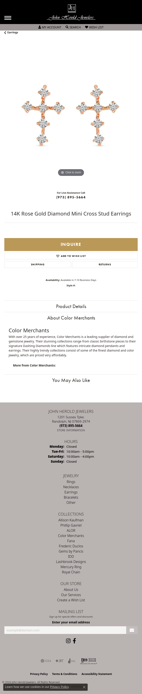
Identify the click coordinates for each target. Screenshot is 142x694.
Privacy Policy (39, 674)
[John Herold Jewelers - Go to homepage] (71, 12)
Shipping (38, 264)
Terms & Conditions (64, 674)
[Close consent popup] (84, 687)
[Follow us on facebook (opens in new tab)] (74, 641)
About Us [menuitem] (71, 589)
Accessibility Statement (97, 674)
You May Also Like (71, 380)
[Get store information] (71, 430)
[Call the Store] (71, 425)
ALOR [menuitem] (71, 530)
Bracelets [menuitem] (71, 497)
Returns (105, 264)
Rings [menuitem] (71, 481)
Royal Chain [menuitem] (71, 572)
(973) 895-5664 (71, 197)
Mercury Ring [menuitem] (71, 566)
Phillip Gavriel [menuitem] (71, 525)
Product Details (71, 306)
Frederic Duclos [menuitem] (71, 546)
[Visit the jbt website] (59, 661)
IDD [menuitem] (71, 556)
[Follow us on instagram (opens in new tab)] (68, 641)
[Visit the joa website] (72, 661)
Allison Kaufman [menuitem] (71, 520)
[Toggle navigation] (8, 18)
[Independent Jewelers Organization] (88, 661)
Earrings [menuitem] (71, 492)
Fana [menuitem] (71, 540)
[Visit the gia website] (46, 661)
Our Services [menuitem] (71, 594)
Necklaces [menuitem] (71, 487)
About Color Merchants (71, 317)
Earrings (12, 32)
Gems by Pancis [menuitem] (71, 551)
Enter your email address (71, 622)
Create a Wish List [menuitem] (71, 600)
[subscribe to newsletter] (132, 630)
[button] (49, 27)
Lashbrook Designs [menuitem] (71, 561)
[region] (71, 114)
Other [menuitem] (71, 502)
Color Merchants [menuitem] (71, 535)
